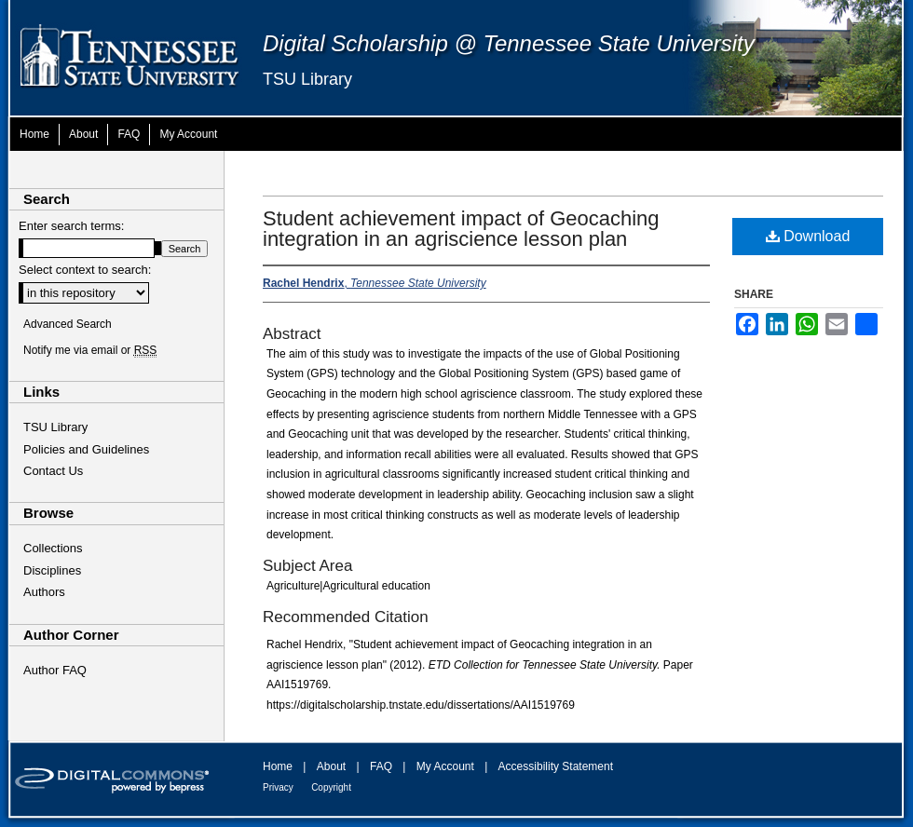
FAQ (381, 766)
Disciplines (52, 570)
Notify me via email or (90, 350)
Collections (53, 548)
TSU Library (307, 79)
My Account (445, 766)
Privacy (278, 787)
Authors (44, 592)
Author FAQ (55, 670)
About (331, 766)
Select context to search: (85, 270)
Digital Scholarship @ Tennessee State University (509, 43)
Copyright (331, 787)
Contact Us (53, 471)
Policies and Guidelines (86, 449)
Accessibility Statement (555, 766)
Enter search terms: (71, 226)
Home (278, 766)
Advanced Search (67, 324)
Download (808, 236)
